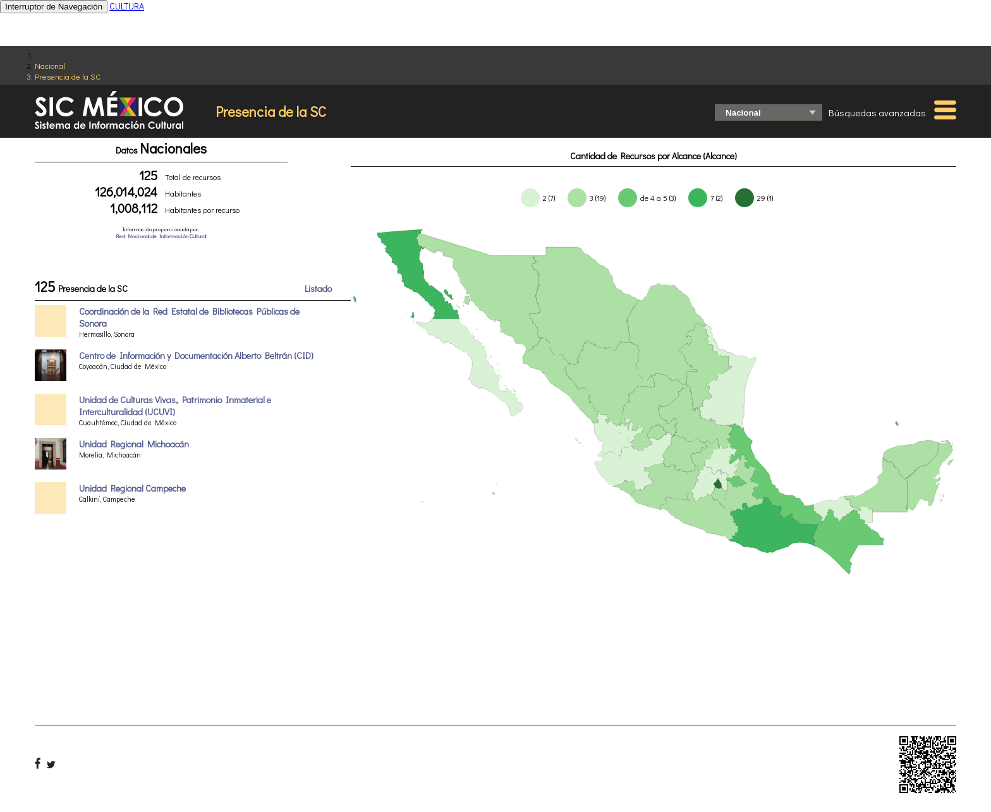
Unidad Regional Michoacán (134, 444)
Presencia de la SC (67, 76)
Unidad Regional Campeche (132, 488)
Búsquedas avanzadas (877, 112)
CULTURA (126, 6)
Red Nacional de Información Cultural (161, 236)
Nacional (50, 65)
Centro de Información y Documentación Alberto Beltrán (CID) (196, 355)
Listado (318, 288)
